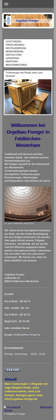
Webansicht (46, 407)
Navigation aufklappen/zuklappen (28, 4)
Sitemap (8, 410)
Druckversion (13, 407)
